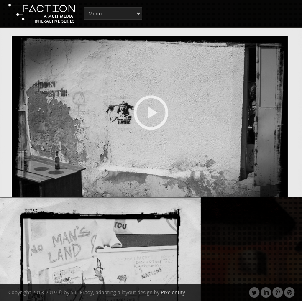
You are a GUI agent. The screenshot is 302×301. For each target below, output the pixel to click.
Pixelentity (173, 292)
